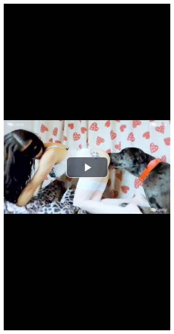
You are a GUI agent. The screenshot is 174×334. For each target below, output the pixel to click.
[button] (87, 167)
